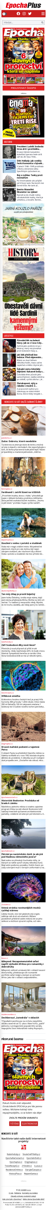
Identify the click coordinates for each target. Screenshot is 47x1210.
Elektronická (29, 1123)
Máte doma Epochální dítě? (34, 1199)
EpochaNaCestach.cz (15, 1158)
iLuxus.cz (38, 1165)
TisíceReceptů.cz (12, 1165)
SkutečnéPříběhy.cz (31, 1154)
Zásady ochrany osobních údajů (23, 1196)
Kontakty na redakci (30, 1193)
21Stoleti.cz (27, 1165)
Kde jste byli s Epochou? (12, 1199)
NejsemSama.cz (31, 1173)
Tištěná (14, 1123)
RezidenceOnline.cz (14, 1169)
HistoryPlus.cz (15, 1173)
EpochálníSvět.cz (34, 1158)
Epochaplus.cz (16, 1162)
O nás (11, 1193)
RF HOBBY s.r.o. (24, 1190)
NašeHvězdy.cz (13, 1154)
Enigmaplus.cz (31, 1162)
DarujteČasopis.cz (33, 1169)
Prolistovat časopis (23, 88)
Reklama (17, 1193)
